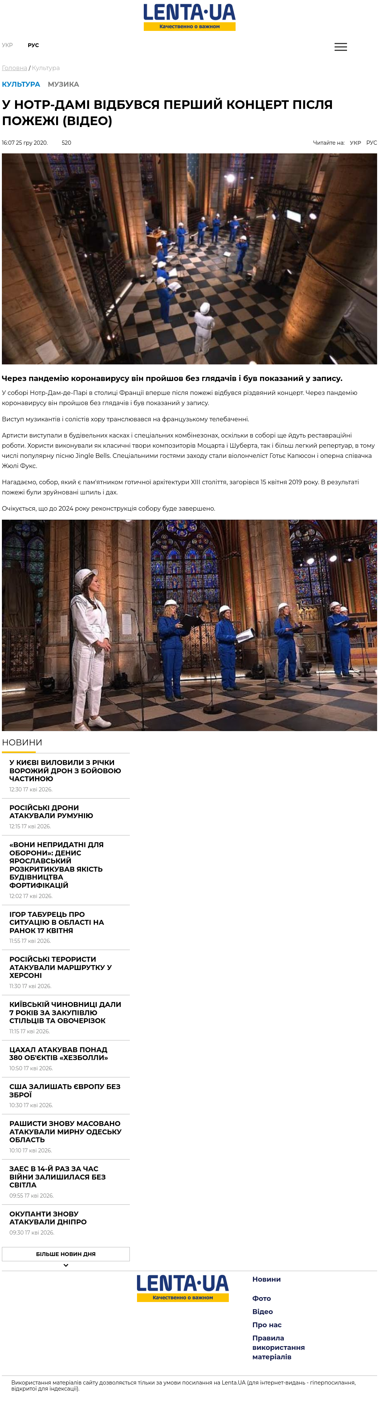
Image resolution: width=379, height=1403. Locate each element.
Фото (262, 1298)
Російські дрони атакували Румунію (51, 812)
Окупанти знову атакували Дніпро (48, 1218)
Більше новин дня (66, 1254)
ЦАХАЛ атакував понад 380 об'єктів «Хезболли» (58, 1054)
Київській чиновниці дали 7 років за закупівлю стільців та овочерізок (65, 1013)
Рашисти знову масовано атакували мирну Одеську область (65, 1132)
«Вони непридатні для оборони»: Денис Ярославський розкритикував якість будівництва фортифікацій (56, 865)
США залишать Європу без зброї (64, 1091)
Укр (7, 45)
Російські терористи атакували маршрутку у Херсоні (60, 967)
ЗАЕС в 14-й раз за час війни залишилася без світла (57, 1177)
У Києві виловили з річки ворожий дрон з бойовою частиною (65, 771)
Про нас (267, 1325)
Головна (14, 68)
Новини (267, 1279)
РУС (371, 142)
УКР (355, 142)
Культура (46, 68)
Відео (263, 1312)
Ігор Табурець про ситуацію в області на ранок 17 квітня (56, 922)
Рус (33, 45)
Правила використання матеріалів (279, 1347)
